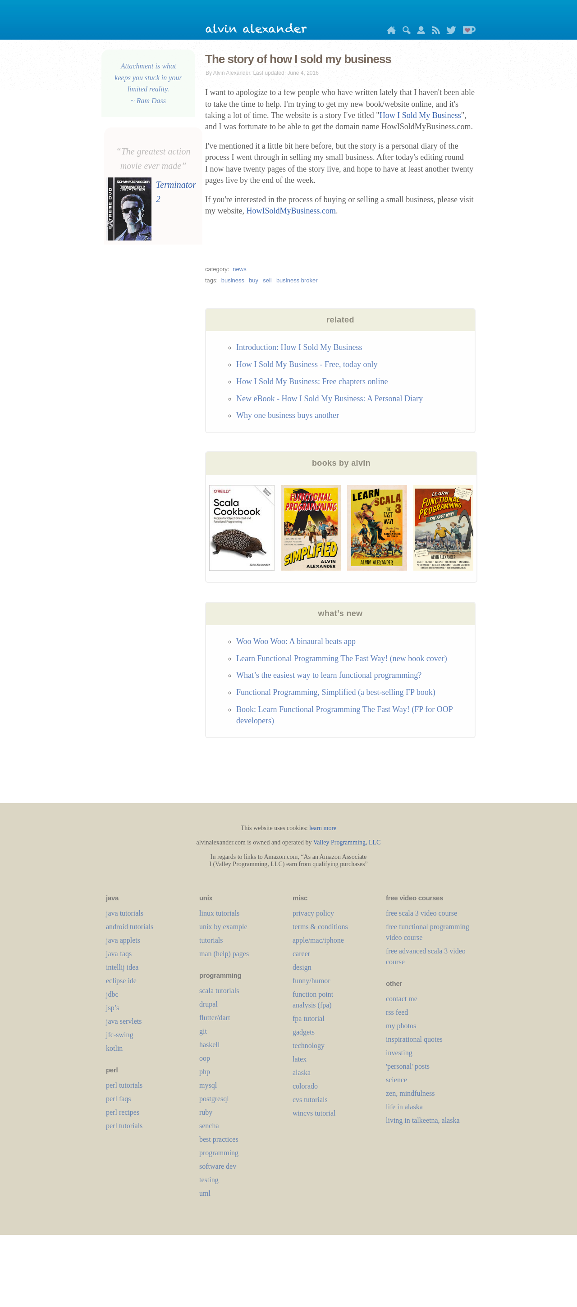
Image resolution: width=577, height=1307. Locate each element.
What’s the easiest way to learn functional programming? (328, 675)
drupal (208, 1004)
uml (205, 1193)
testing (209, 1180)
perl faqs (118, 1099)
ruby (205, 1112)
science (396, 1080)
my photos (401, 1026)
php (204, 1072)
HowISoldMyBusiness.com (291, 210)
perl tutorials (124, 1085)
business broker (297, 280)
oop (204, 1058)
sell (267, 280)
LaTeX (300, 1059)
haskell (209, 1044)
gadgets (304, 1032)
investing (399, 1053)
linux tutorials (219, 913)
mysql (208, 1085)
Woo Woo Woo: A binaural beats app (296, 641)
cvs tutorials (310, 1099)
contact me (401, 999)
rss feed (397, 1012)
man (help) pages (224, 954)
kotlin (114, 1048)
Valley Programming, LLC (347, 842)
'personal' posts (408, 1066)
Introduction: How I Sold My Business (299, 347)
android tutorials (129, 926)
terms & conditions (320, 926)
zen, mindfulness (410, 1093)
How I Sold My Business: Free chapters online (312, 381)
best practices (218, 1139)
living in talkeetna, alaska (423, 1120)
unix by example (223, 926)
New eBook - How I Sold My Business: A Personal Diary (329, 398)
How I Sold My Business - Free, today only (307, 364)
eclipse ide (121, 981)
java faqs (119, 954)
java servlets (124, 1021)
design (302, 967)
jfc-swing (119, 1035)
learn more (322, 828)
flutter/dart (214, 1017)
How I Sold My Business (420, 115)
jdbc (112, 994)
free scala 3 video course (421, 913)
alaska (302, 1072)
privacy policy (313, 913)
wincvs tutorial (314, 1113)
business (232, 280)
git (203, 1031)
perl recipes (122, 1112)
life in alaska (404, 1107)
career (301, 954)
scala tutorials (219, 990)
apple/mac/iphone (318, 940)
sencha (209, 1126)
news (239, 269)
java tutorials (124, 913)
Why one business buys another (287, 415)
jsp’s (112, 1008)
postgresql (214, 1099)
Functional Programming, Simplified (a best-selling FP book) (335, 692)
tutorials (211, 940)
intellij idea (122, 967)
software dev (217, 1166)
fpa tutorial (309, 1018)
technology (309, 1045)
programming (218, 1153)
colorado (305, 1086)
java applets (123, 940)
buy (253, 280)
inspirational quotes (414, 1039)
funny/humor (311, 981)
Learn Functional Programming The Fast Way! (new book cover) (341, 658)
